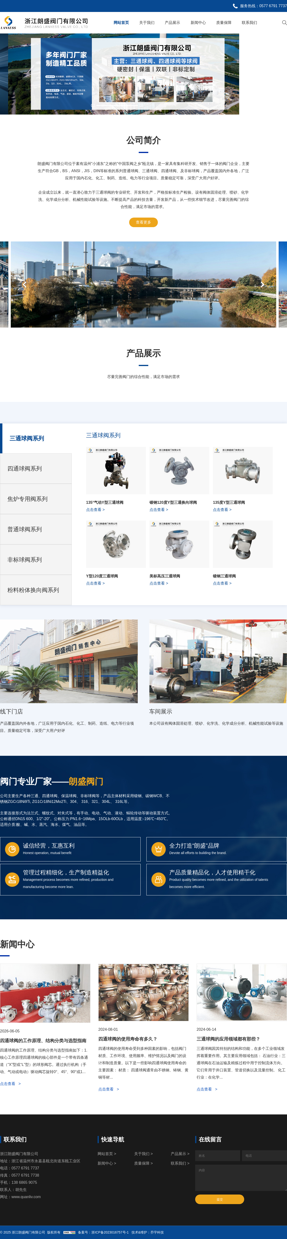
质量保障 (224, 23)
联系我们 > (180, 1163)
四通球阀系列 (24, 468)
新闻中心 (198, 23)
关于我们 (147, 23)
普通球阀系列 (24, 529)
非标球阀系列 (24, 559)
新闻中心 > (107, 1163)
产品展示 (172, 23)
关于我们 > (143, 1154)
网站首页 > (107, 1154)
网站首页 (121, 23)
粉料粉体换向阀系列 (33, 590)
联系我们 (249, 23)
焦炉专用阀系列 (27, 499)
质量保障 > (143, 1163)
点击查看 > (10, 1084)
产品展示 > (180, 1154)
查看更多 (143, 222)
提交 (220, 1199)
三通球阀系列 (27, 438)
